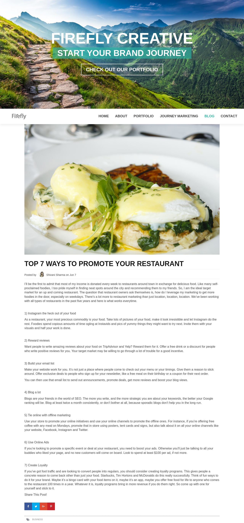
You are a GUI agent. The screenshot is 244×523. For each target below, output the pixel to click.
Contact (229, 116)
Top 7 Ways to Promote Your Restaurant (104, 264)
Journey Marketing (179, 116)
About (121, 116)
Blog (209, 116)
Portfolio (144, 116)
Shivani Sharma (55, 274)
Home (104, 116)
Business (37, 519)
